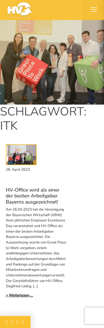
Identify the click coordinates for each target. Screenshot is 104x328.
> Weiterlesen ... (19, 295)
